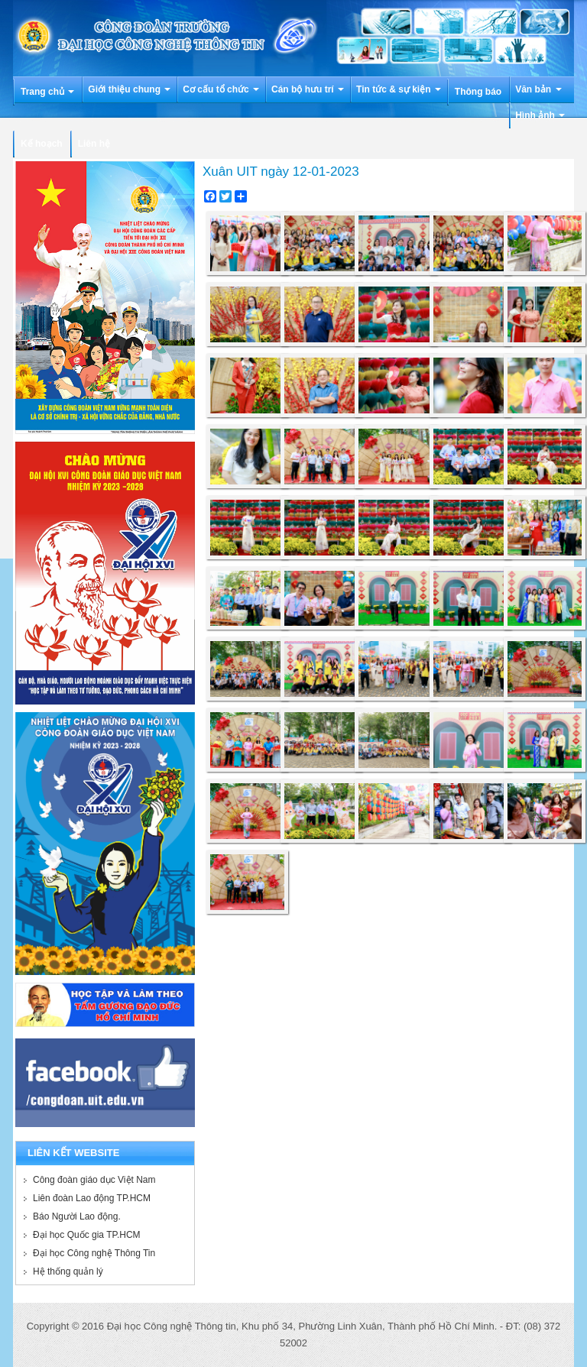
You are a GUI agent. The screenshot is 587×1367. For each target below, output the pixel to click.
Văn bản (538, 89)
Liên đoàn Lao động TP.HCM (92, 1198)
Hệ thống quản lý (68, 1271)
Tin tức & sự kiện (398, 89)
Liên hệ (94, 143)
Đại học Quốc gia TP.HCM (87, 1234)
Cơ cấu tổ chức (221, 89)
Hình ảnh (540, 115)
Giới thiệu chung (129, 89)
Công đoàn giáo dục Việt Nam (94, 1179)
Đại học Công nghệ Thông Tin (94, 1253)
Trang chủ (47, 91)
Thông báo (478, 91)
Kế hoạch (42, 143)
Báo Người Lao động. (77, 1216)
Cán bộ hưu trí (307, 89)
